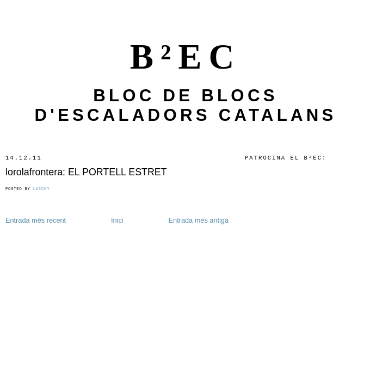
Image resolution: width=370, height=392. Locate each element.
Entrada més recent (35, 220)
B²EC (186, 56)
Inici (117, 220)
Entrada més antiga (199, 220)
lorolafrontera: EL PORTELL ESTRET (86, 172)
